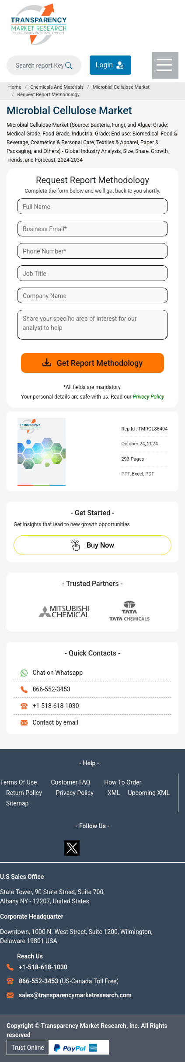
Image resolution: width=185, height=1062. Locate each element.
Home (14, 87)
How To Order (122, 782)
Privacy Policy (75, 792)
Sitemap (17, 803)
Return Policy (24, 792)
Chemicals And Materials (57, 87)
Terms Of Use (18, 782)
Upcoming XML (149, 792)
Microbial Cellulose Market (121, 87)
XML (114, 792)
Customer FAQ (71, 782)
